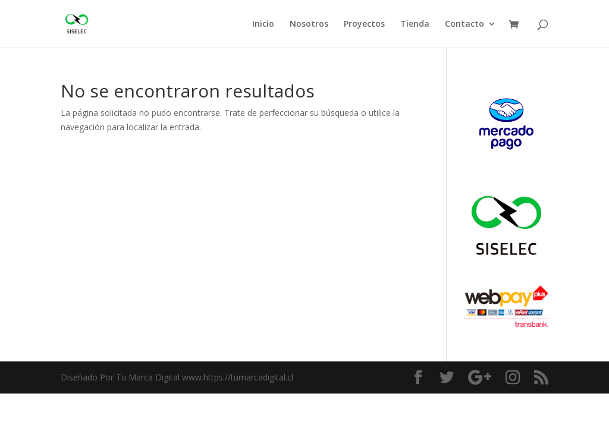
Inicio (263, 24)
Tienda (414, 24)
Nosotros (309, 24)
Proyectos (364, 24)
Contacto (464, 24)
